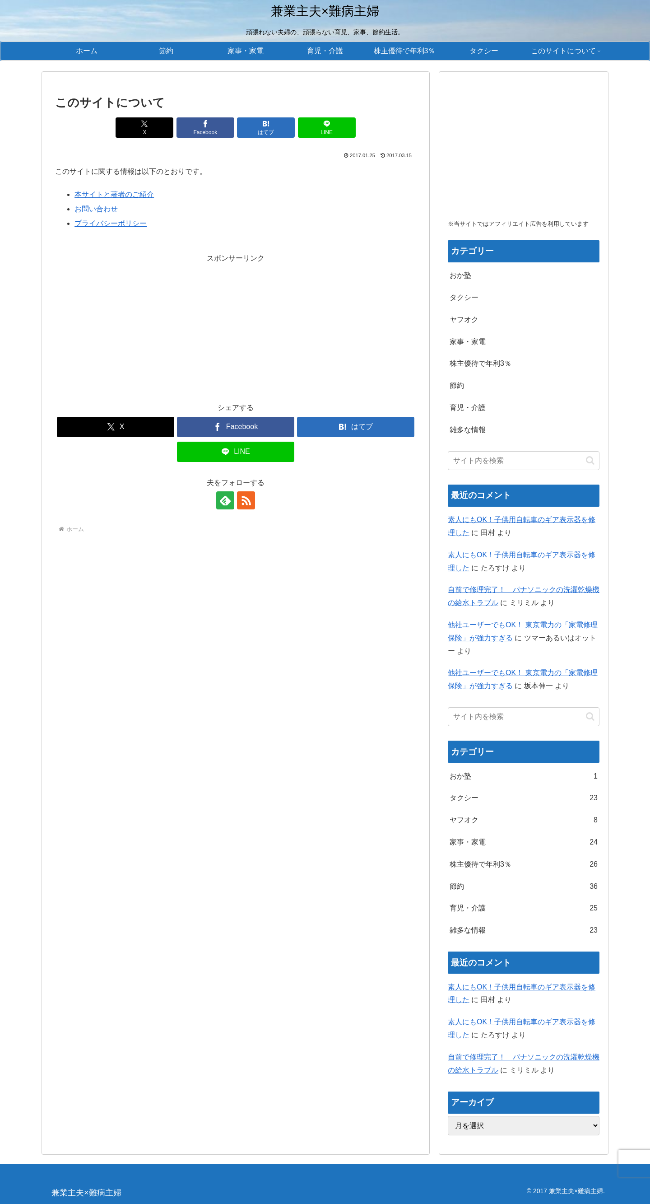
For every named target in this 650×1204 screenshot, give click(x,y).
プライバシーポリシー (110, 223)
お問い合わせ (96, 209)
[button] (590, 460)
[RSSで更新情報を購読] (246, 500)
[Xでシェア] (144, 127)
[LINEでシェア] (327, 127)
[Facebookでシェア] (205, 127)
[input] (523, 460)
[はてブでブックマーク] (266, 127)
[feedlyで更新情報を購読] (225, 500)
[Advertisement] (235, 328)
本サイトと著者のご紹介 (114, 194)
